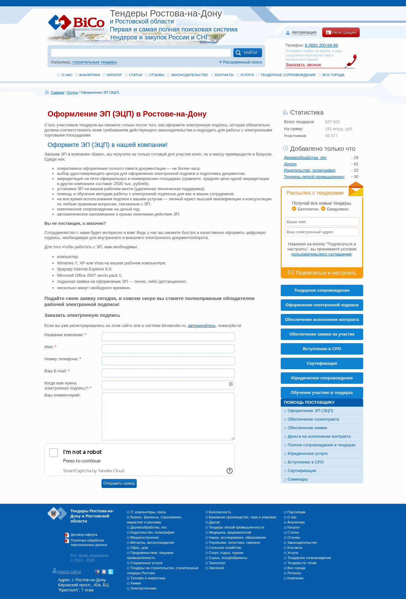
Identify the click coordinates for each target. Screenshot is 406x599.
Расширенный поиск (240, 62)
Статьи (135, 75)
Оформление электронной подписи (321, 305)
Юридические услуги (308, 453)
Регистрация (341, 32)
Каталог (114, 75)
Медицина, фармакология (230, 532)
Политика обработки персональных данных (89, 542)
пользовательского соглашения (321, 254)
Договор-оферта (84, 534)
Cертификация (322, 363)
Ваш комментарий (62, 395)
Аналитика (89, 75)
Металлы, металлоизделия (152, 542)
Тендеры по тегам (302, 563)
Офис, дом (139, 547)
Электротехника (143, 588)
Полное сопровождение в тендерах (322, 445)
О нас (67, 75)
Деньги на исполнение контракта (319, 436)
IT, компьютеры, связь (148, 512)
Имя (50, 346)
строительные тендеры (95, 62)
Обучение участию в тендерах (322, 392)
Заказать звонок (303, 64)
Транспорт (217, 563)
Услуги (247, 75)
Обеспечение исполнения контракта (322, 319)
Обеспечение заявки (307, 427)
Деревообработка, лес (305, 157)
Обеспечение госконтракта (313, 419)
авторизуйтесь (201, 325)
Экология (216, 568)
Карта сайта (69, 571)
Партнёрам (296, 512)
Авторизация (304, 32)
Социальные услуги (146, 563)
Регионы (294, 573)
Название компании (65, 334)
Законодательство (189, 75)
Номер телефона (62, 358)
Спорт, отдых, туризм (226, 553)
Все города (333, 75)
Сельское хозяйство (225, 547)
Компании (295, 578)
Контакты (224, 75)
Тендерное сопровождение (288, 75)
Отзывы (157, 75)
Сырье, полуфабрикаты (228, 558)
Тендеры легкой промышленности (315, 176)
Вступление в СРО (322, 348)
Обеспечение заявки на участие (321, 334)
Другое (290, 164)
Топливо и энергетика (147, 578)
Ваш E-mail (56, 371)
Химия (135, 583)
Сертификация (302, 470)
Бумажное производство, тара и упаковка (242, 517)
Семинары (298, 479)
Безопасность (220, 512)
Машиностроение (144, 537)
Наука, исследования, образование (237, 537)
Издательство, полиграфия (310, 170)
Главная (57, 92)
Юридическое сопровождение (322, 378)
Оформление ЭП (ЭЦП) (100, 92)
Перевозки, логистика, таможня (234, 542)
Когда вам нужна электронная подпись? (67, 385)
